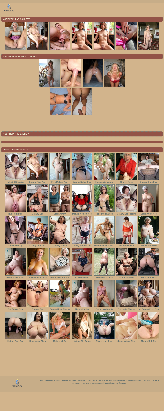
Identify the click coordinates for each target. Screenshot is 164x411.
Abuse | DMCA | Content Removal (111, 402)
